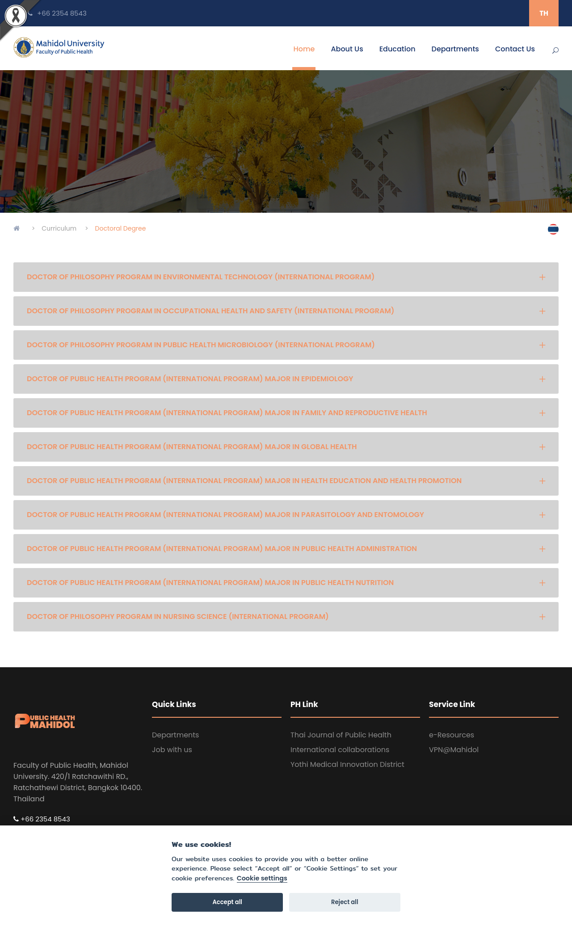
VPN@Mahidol (454, 750)
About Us (347, 49)
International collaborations (339, 750)
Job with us (172, 750)
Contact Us (515, 49)
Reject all (344, 902)
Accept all (227, 902)
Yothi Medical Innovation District (347, 764)
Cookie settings (262, 879)
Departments (455, 49)
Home (304, 49)
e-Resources (451, 735)
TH (543, 13)
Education (397, 49)
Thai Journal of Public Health (340, 735)
